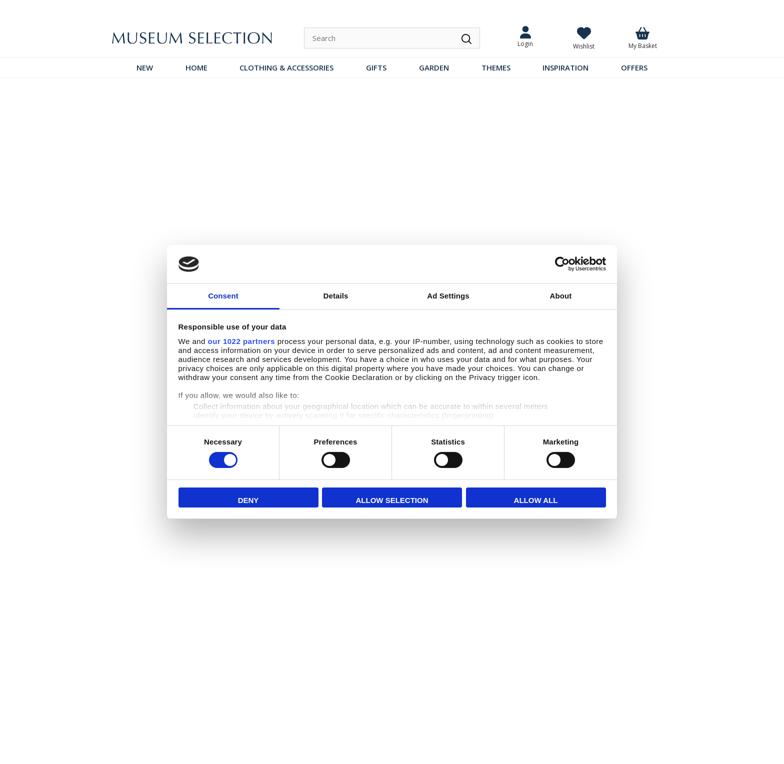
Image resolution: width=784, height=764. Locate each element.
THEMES (496, 67)
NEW (144, 67)
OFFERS (634, 67)
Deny (248, 500)
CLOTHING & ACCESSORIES (287, 67)
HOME (197, 67)
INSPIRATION (565, 67)
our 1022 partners (241, 341)
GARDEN (434, 67)
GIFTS (376, 67)
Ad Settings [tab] (448, 296)
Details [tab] (336, 296)
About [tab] (561, 296)
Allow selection (392, 500)
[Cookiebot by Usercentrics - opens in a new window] (562, 264)
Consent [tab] (223, 296)
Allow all (536, 500)
